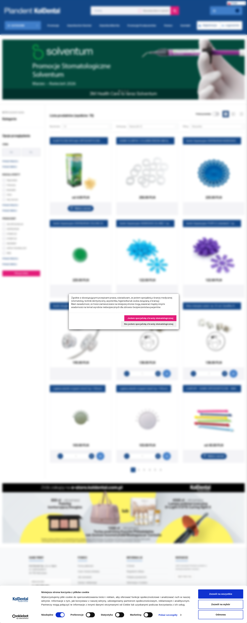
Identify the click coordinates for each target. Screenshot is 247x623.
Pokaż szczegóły (168, 615)
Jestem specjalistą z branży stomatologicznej (150, 318)
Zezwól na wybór (220, 604)
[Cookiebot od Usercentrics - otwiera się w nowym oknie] (20, 616)
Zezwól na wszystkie (220, 594)
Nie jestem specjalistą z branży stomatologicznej (148, 324)
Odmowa (221, 614)
